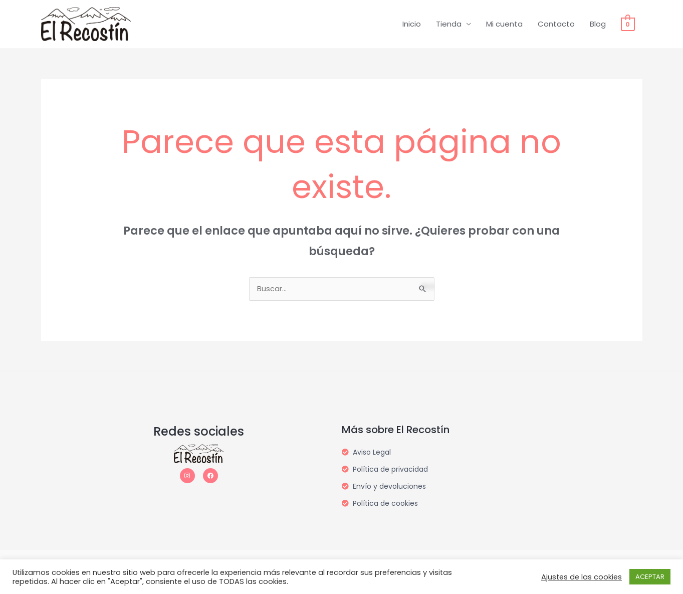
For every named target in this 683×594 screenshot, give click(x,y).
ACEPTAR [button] (649, 576)
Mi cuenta (504, 24)
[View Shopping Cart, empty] (627, 24)
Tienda (449, 24)
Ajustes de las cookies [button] (581, 576)
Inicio (411, 24)
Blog (598, 24)
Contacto (556, 24)
